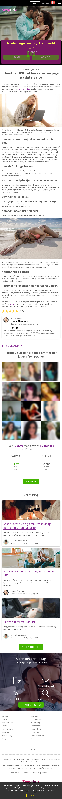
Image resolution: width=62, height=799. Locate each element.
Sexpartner (35, 739)
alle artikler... (31, 647)
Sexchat (5, 719)
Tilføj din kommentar (12, 346)
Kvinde (45, 57)
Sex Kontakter (7, 722)
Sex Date (34, 716)
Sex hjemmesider (37, 735)
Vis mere (31, 481)
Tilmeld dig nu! (31, 704)
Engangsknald (36, 729)
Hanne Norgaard (19, 321)
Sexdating (6, 716)
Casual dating (7, 735)
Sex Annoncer (36, 726)
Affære (4, 726)
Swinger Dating (36, 719)
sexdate (13, 304)
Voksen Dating (7, 729)
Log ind (45, 3)
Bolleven (5, 732)
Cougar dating (7, 739)
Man (17, 57)
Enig (32, 795)
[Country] (53, 2)
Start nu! (35, 3)
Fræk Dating (35, 722)
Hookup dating (36, 732)
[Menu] (59, 2)
